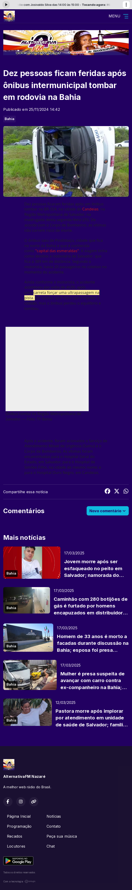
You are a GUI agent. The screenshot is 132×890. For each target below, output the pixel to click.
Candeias (90, 209)
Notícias (54, 816)
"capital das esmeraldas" (57, 250)
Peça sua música (62, 836)
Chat (51, 846)
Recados (14, 836)
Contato (54, 826)
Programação (19, 826)
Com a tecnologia (19, 881)
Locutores (16, 846)
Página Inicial (19, 816)
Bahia (9, 119)
